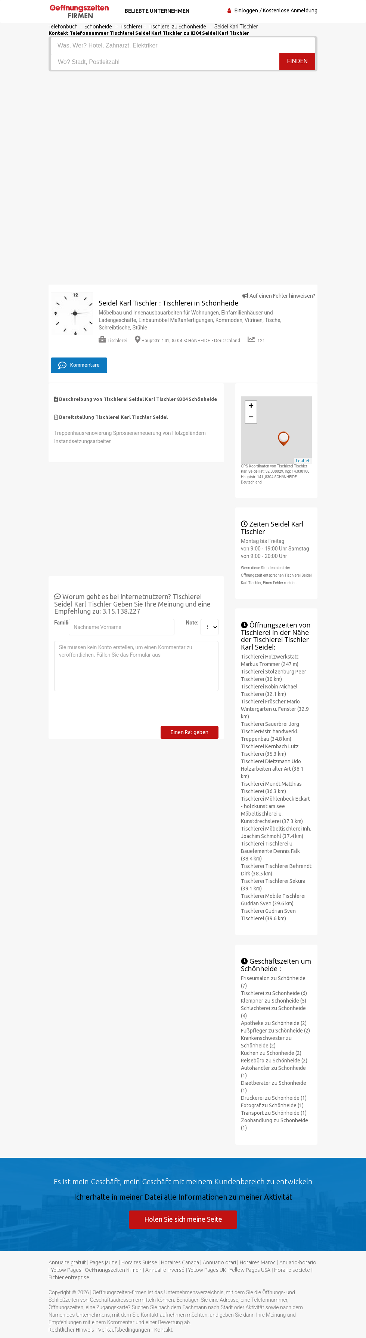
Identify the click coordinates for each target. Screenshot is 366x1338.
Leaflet (303, 460)
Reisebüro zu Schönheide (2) (274, 1060)
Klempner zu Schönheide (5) (273, 1000)
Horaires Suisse (139, 1262)
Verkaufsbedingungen (124, 1330)
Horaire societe (292, 1270)
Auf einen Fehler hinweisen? (278, 296)
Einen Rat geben (189, 732)
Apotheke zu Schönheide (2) (274, 1023)
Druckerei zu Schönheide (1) (274, 1098)
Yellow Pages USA (250, 1270)
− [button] (251, 417)
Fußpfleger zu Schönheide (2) (275, 1030)
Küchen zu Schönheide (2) (271, 1053)
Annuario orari (219, 1262)
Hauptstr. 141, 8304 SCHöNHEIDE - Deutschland (187, 340)
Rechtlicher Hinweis (71, 1330)
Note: (190, 623)
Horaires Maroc (258, 1262)
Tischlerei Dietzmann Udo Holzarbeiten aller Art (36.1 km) (272, 768)
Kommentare (79, 365)
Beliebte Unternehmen (156, 11)
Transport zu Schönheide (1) (274, 1112)
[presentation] (111, 711)
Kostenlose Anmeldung (290, 10)
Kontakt (163, 1330)
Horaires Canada (180, 1262)
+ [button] (251, 406)
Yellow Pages (66, 1270)
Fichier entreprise (69, 1277)
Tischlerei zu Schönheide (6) (274, 993)
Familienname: (58, 623)
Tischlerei (113, 340)
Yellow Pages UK (207, 1270)
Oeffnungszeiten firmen (113, 1270)
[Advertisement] (183, 127)
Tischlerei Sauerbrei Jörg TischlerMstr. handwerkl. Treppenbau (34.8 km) (270, 731)
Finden (297, 61)
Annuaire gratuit (67, 1262)
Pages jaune (104, 1262)
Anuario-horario (297, 1262)
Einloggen (246, 10)
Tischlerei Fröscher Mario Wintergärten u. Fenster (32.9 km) (275, 709)
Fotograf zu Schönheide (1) (272, 1105)
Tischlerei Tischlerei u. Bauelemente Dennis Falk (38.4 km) (270, 851)
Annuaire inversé (164, 1270)
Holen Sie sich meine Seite (183, 1218)
